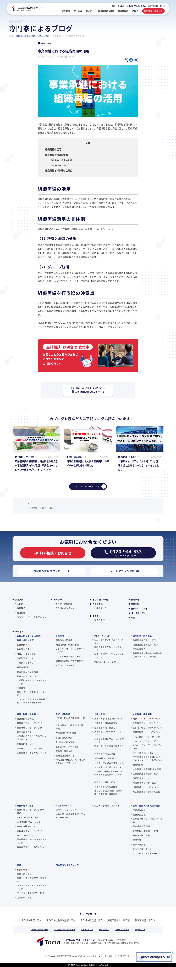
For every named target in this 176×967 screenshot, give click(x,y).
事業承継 (60, 635)
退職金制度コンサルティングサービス (109, 740)
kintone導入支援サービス (29, 817)
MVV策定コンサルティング (29, 748)
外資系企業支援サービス (144, 640)
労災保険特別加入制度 (104, 753)
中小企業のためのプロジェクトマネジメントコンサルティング (147, 758)
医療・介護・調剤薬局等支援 (146, 805)
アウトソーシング (64, 805)
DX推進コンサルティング (29, 821)
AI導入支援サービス (26, 826)
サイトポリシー (87, 929)
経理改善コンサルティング (29, 830)
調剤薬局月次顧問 (141, 826)
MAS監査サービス (25, 658)
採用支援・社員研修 (104, 758)
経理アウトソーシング (27, 676)
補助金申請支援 (24, 732)
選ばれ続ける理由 (100, 599)
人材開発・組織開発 (142, 714)
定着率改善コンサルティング (146, 732)
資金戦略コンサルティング (29, 727)
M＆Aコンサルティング (105, 661)
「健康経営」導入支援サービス (109, 762)
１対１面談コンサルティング (146, 736)
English (121, 6)
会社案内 (19, 599)
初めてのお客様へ (122, 929)
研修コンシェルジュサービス (146, 718)
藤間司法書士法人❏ (145, 920)
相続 (19, 865)
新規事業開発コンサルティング (31, 752)
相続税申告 (22, 869)
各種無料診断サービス (104, 782)
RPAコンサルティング (27, 835)
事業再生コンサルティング (29, 722)
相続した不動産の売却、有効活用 (31, 880)
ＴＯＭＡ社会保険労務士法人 (60, 920)
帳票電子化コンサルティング (30, 847)
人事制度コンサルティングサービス (109, 733)
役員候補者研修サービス (144, 782)
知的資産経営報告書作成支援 (69, 660)
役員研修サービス (141, 778)
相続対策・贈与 (24, 874)
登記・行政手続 (63, 714)
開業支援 (137, 839)
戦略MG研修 (22, 667)
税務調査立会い (24, 649)
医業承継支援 (139, 844)
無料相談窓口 (104, 929)
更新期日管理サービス (66, 755)
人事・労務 (99, 714)
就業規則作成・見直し (104, 727)
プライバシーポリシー (39, 929)
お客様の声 (97, 604)
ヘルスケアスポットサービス (146, 853)
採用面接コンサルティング (145, 787)
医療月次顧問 (139, 810)
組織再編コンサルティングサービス (109, 648)
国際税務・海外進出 (142, 635)
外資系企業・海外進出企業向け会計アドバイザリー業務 (147, 655)
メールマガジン (138, 613)
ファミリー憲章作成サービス (69, 656)
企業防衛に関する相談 (27, 671)
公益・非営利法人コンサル (107, 805)
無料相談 (135, 604)
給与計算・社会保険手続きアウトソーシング (109, 747)
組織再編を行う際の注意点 (58, 170)
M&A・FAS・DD (102, 635)
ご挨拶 (20, 603)
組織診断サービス (25, 743)
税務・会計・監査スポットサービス (31, 693)
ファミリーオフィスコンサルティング (70, 650)
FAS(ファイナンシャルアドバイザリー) (109, 641)
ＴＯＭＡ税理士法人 (31, 920)
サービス (19, 631)
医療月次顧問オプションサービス (147, 820)
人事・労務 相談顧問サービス (108, 718)
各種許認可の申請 (64, 737)
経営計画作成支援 (25, 718)
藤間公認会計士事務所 (118, 920)
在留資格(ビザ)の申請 (66, 732)
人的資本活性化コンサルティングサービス (31, 738)
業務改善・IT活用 (25, 805)
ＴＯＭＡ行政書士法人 (91, 920)
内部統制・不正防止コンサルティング (31, 682)
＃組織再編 (33, 508)
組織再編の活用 (53, 149)
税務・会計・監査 (25, 640)
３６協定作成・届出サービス (108, 767)
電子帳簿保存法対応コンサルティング (31, 841)
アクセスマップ (123, 956)
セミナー (58, 599)
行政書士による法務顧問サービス (70, 719)
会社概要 (21, 612)
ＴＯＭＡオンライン (65, 608)
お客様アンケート (102, 608)
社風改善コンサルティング (145, 722)
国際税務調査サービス (143, 649)
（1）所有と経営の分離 (61, 160)
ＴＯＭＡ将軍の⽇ (25, 662)
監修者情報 (99, 620)
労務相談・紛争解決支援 (106, 722)
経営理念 (21, 608)
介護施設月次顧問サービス (145, 830)
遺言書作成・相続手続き (67, 746)
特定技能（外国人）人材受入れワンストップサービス (70, 761)
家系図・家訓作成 (64, 751)
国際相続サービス (25, 897)
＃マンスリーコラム (47, 508)
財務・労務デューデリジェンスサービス (109, 656)
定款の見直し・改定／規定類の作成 (70, 727)
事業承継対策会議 (64, 640)
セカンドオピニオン (26, 653)
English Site (140, 929)
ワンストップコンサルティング (31, 617)
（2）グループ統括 (59, 165)
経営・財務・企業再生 (27, 714)
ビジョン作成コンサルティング (147, 727)
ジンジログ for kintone (144, 752)
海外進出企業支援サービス (145, 644)
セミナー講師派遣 (64, 603)
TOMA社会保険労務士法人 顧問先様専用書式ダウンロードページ (109, 774)
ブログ (95, 616)
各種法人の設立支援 (65, 742)
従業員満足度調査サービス (145, 773)
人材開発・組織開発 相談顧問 (147, 769)
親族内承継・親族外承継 (67, 644)
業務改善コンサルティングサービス (31, 811)
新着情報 (135, 599)
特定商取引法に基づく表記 (64, 929)
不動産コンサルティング (67, 865)
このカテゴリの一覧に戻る (90, 486)
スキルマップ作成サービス (145, 741)
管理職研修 (138, 764)
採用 (114, 6)
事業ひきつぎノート (65, 665)
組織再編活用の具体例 (56, 154)
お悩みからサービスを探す (29, 635)
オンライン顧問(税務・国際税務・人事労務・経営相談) (31, 701)
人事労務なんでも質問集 (106, 786)
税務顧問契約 (23, 644)
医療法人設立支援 (141, 835)
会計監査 (21, 687)
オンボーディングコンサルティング (147, 747)
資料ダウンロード (139, 608)
